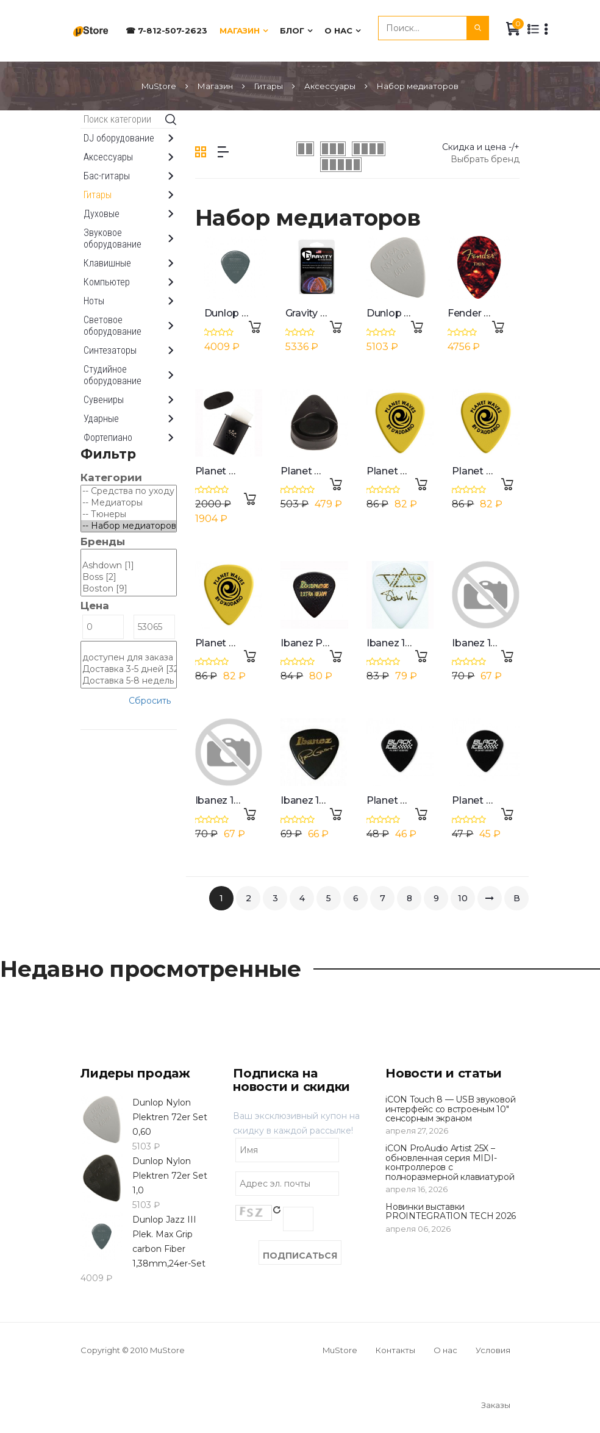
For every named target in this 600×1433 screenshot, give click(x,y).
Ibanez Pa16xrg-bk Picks (339, 643)
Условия (493, 1350)
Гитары (268, 86)
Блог (292, 30)
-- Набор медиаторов (128, 526)
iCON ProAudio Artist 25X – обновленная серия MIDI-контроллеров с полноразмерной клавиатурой (450, 1162)
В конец (516, 901)
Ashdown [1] (128, 565)
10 (463, 898)
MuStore (158, 86)
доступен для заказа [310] (128, 657)
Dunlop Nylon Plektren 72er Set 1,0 (169, 1176)
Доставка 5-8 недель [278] (128, 681)
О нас (338, 30)
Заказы (495, 1405)
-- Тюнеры (128, 514)
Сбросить (150, 700)
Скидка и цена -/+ (481, 146)
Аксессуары (329, 86)
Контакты (395, 1350)
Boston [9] (128, 589)
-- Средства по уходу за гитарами (128, 491)
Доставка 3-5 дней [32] (128, 669)
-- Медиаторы (128, 503)
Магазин (240, 30)
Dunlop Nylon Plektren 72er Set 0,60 (169, 1117)
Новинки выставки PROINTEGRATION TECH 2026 (450, 1211)
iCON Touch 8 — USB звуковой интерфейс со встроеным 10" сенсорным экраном (450, 1109)
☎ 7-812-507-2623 (166, 30)
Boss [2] (128, 577)
